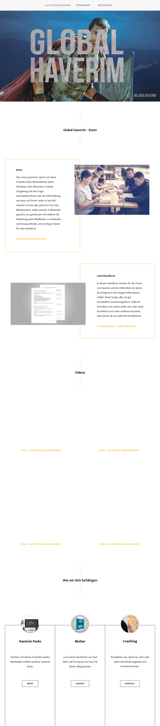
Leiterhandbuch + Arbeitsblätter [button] (116, 326)
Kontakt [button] (130, 684)
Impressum (72, 716)
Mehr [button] (30, 684)
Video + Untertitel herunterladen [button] (41, 450)
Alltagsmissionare (58, 5)
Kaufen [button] (80, 684)
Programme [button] (84, 5)
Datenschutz (87, 716)
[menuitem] (58, 5)
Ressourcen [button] (106, 5)
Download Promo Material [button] (32, 239)
